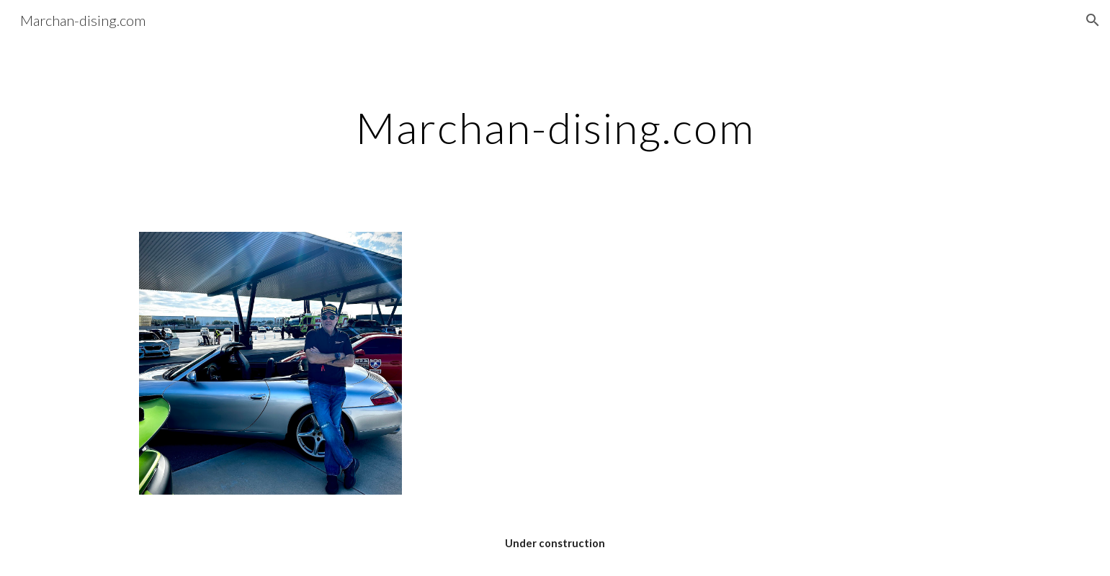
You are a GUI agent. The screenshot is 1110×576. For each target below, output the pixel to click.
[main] (554, 127)
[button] (1092, 20)
